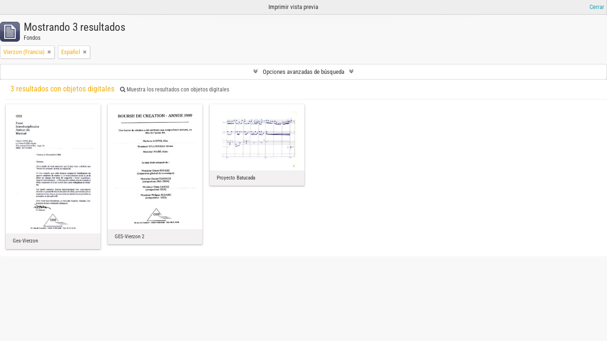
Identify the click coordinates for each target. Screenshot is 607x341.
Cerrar (596, 6)
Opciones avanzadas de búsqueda (303, 71)
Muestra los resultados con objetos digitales (174, 89)
